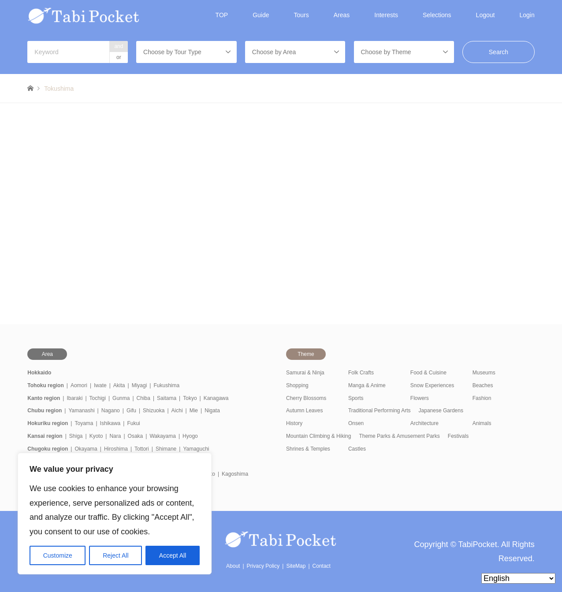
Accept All (172, 555)
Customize (57, 555)
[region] (115, 513)
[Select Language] (518, 578)
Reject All (115, 555)
